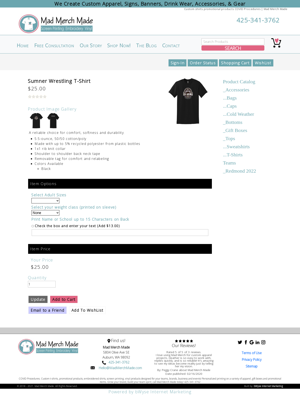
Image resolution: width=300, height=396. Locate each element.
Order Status (203, 62)
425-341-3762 (258, 20)
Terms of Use (252, 353)
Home (23, 45)
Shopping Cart (235, 62)
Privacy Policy (251, 359)
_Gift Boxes (235, 130)
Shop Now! (119, 45)
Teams (229, 163)
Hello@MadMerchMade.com (120, 368)
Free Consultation (54, 45)
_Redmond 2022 (239, 171)
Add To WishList (87, 310)
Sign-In (177, 62)
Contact (171, 45)
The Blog (146, 45)
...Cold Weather (238, 114)
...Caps (230, 106)
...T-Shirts (232, 154)
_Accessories (236, 89)
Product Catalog (239, 81)
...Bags (230, 98)
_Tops (229, 138)
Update (38, 299)
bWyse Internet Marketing (268, 386)
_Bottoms (232, 122)
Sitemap (252, 366)
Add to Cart (63, 299)
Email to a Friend (47, 310)
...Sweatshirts (236, 146)
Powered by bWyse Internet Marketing (150, 392)
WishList (263, 62)
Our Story (91, 45)
